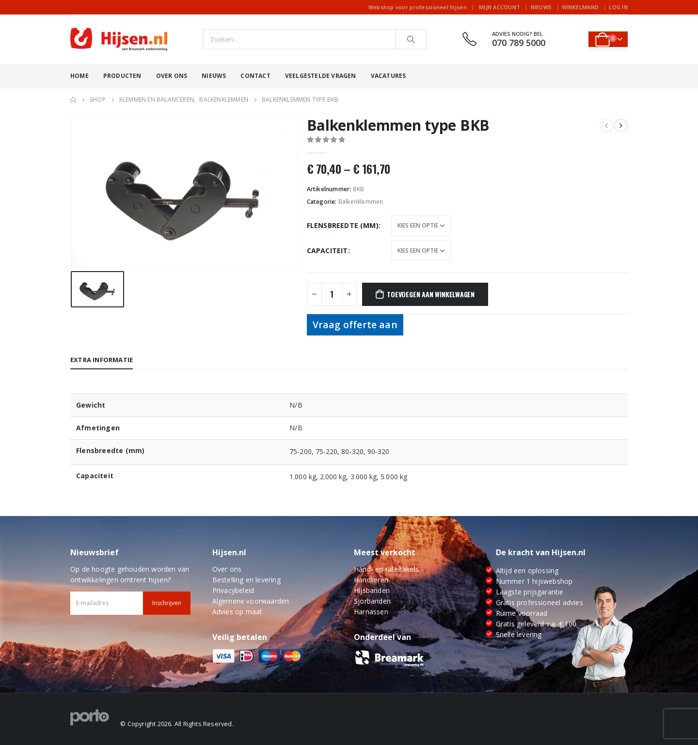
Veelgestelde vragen (320, 76)
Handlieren (371, 579)
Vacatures (388, 76)
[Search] (411, 39)
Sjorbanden (372, 601)
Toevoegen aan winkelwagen (431, 294)
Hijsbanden (372, 590)
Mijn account (499, 7)
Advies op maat (237, 611)
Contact (255, 76)
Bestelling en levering (246, 579)
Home (79, 76)
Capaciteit (327, 250)
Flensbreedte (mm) (343, 225)
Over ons (172, 76)
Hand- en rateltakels (386, 569)
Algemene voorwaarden (250, 601)
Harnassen (371, 611)
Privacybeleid (233, 590)
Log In (618, 7)
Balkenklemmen (360, 202)
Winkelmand (580, 7)
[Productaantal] (332, 294)
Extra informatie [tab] (101, 359)
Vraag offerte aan (355, 324)
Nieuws (541, 7)
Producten (122, 76)
